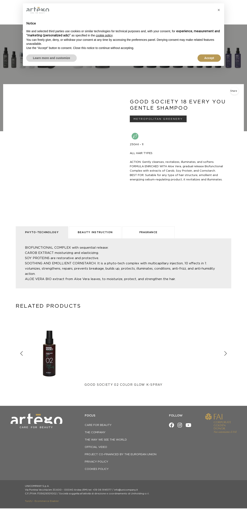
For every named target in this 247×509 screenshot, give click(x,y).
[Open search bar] (236, 14)
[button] (218, 10)
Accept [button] (209, 58)
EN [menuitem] (231, 6)
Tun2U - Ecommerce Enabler (42, 502)
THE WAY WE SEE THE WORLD (106, 440)
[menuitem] (231, 6)
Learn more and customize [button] (51, 58)
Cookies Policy (97, 469)
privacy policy (96, 462)
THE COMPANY (95, 433)
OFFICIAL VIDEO (96, 447)
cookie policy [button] (104, 35)
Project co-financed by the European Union (120, 455)
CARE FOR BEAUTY (98, 425)
